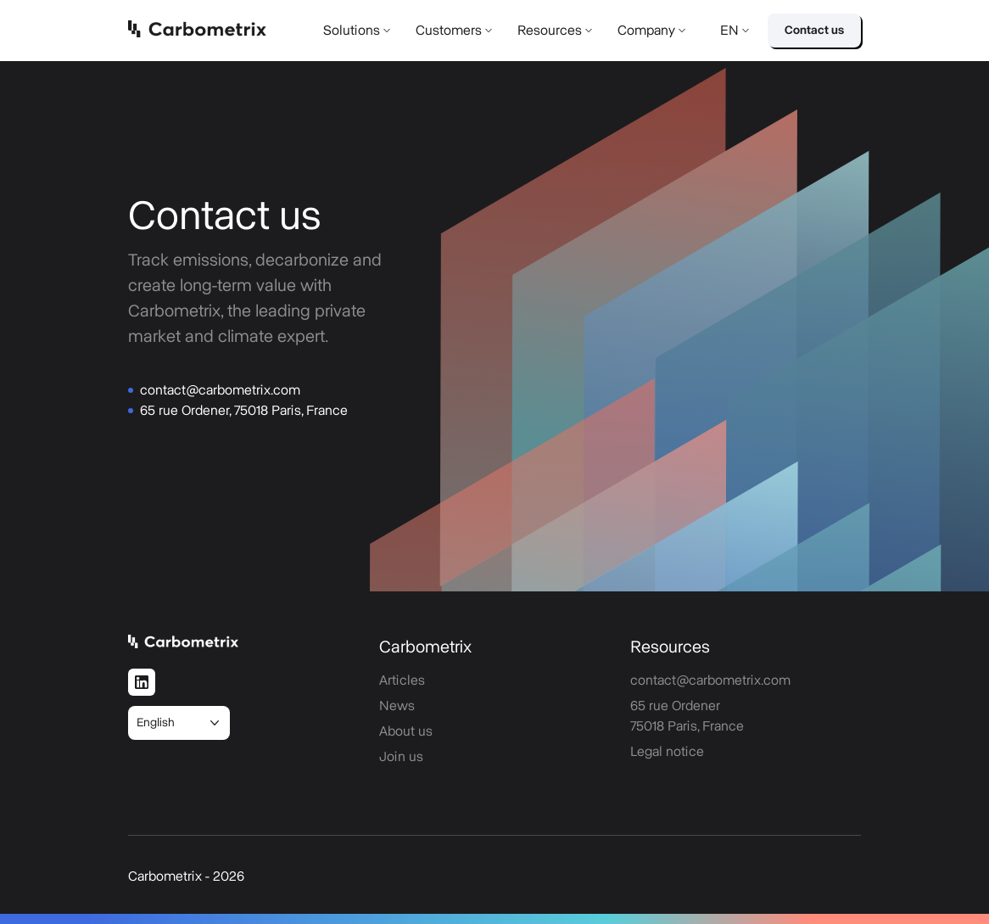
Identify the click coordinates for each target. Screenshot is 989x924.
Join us (401, 757)
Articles (402, 680)
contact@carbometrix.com (220, 390)
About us (406, 731)
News (397, 706)
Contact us (814, 30)
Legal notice (667, 752)
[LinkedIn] (141, 682)
